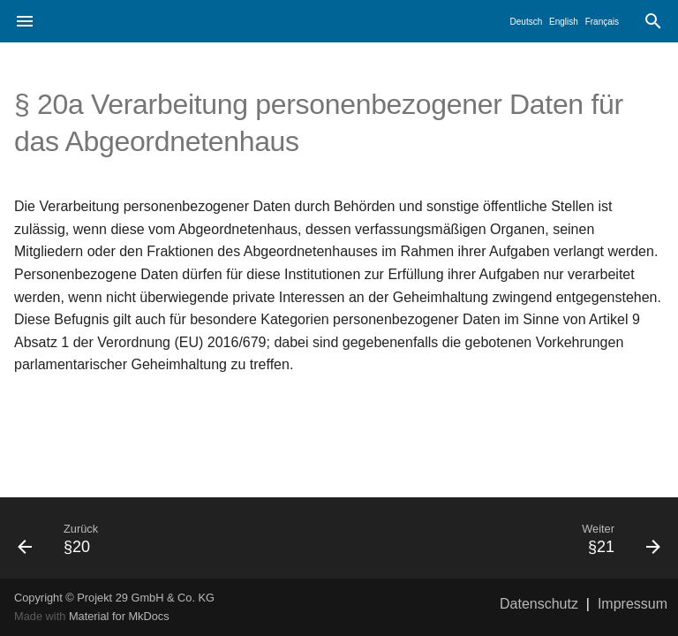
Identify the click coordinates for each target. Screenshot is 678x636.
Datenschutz (539, 603)
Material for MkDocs (119, 616)
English (563, 21)
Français (602, 21)
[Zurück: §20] (171, 538)
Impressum (632, 603)
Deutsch (526, 21)
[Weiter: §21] (506, 538)
